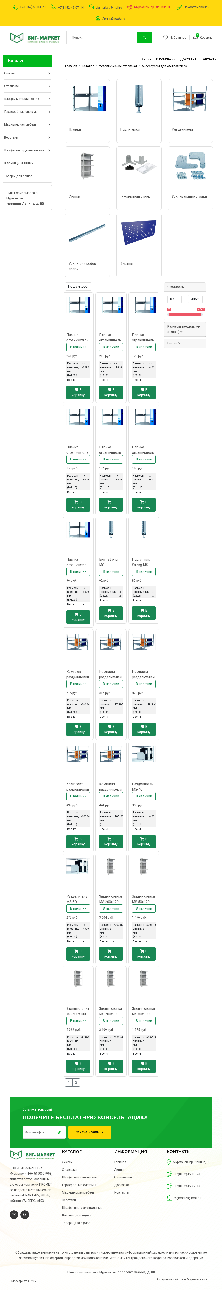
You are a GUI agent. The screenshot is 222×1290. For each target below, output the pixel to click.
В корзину (78, 392)
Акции (146, 59)
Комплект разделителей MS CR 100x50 (143, 675)
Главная (120, 1162)
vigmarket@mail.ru (109, 8)
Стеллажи (11, 86)
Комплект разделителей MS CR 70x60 (110, 787)
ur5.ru (208, 1279)
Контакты (209, 59)
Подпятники (130, 129)
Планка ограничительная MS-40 (143, 450)
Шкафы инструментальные (24, 150)
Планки (75, 129)
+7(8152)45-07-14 (71, 8)
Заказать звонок (196, 7)
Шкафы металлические (21, 99)
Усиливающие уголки (189, 196)
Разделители (182, 129)
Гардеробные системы (21, 112)
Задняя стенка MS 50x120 (143, 899)
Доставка (188, 59)
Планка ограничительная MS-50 (110, 450)
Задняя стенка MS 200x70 (110, 1011)
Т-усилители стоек (135, 196)
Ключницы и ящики (18, 163)
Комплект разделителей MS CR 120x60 (110, 675)
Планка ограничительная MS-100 (110, 338)
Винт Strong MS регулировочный (110, 562)
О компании (166, 59)
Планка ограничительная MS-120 (77, 338)
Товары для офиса (18, 176)
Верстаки (11, 137)
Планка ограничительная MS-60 (77, 450)
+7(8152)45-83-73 (33, 7)
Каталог (16, 60)
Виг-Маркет (18, 1281)
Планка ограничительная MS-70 (143, 338)
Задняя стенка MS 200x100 (77, 1011)
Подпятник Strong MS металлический (143, 562)
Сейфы (9, 73)
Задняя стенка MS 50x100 (143, 1011)
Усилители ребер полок (82, 266)
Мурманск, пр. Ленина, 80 (152, 7)
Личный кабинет (114, 19)
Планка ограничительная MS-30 (77, 562)
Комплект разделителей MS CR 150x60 (77, 675)
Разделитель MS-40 (142, 787)
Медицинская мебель (20, 124)
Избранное (174, 37)
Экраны (126, 264)
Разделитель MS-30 (76, 899)
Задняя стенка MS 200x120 (110, 899)
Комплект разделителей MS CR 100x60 (77, 787)
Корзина (202, 37)
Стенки (74, 196)
